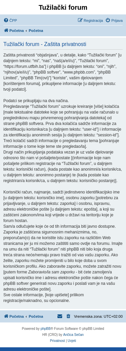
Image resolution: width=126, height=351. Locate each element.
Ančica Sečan (73, 335)
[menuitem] (10, 20)
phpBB (46, 329)
